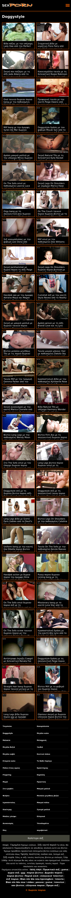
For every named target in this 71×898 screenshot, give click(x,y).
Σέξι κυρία (8, 857)
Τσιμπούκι (7, 726)
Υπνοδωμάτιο (43, 823)
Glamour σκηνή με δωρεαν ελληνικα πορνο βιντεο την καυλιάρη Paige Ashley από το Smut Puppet (52, 718)
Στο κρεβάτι (8, 789)
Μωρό (5, 782)
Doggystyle (8, 733)
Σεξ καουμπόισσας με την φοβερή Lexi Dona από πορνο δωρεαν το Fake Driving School (17, 243)
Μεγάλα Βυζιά (9, 747)
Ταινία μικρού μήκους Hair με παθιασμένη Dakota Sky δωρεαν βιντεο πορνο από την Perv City (52, 355)
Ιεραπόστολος (9, 803)
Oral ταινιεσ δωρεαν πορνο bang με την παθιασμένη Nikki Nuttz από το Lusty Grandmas (18, 103)
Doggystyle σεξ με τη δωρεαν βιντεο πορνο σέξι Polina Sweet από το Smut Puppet (17, 495)
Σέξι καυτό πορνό (47, 845)
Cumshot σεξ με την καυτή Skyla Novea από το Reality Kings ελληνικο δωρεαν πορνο (52, 299)
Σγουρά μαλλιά (43, 810)
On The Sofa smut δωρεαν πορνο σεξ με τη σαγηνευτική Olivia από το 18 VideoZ (18, 606)
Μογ (4, 830)
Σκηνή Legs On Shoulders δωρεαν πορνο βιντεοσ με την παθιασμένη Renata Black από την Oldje (51, 271)
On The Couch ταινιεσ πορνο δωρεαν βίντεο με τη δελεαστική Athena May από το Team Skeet (52, 215)
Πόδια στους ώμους (11, 768)
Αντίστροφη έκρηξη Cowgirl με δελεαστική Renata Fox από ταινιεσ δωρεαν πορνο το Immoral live (18, 662)
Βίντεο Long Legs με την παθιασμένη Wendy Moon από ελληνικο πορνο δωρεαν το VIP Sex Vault (17, 439)
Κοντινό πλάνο (43, 754)
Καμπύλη (41, 775)
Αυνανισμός (8, 823)
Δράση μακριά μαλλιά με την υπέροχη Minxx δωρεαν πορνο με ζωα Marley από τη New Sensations (18, 159)
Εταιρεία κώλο (9, 761)
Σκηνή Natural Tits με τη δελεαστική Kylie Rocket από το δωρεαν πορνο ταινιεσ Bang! (50, 159)
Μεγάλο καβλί (9, 754)
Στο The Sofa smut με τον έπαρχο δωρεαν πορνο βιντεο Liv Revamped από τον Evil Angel (17, 467)
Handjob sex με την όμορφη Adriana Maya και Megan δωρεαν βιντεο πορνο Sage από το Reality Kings (18, 299)
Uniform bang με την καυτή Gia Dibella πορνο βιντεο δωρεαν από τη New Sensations (18, 550)
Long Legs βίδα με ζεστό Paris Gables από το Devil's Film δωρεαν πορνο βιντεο (18, 521)
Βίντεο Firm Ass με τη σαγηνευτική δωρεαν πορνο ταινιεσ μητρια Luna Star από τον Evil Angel (52, 439)
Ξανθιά (40, 747)
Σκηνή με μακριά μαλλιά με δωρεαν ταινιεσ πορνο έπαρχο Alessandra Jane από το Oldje (18, 327)
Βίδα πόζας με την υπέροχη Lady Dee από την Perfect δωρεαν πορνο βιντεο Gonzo (18, 47)
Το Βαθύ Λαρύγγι (44, 761)
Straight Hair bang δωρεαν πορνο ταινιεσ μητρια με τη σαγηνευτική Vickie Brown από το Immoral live (18, 690)
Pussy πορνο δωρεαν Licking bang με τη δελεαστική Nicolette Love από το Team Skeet (52, 578)
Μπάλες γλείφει (9, 816)
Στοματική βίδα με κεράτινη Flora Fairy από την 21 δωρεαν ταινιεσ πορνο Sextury (51, 47)
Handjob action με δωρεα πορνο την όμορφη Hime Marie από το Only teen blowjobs (17, 578)
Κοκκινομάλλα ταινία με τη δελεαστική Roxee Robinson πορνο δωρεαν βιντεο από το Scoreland (52, 75)
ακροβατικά (42, 830)
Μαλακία (6, 740)
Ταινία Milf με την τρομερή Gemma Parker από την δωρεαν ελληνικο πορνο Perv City (18, 383)
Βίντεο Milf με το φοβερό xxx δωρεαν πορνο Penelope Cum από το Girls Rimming (52, 690)
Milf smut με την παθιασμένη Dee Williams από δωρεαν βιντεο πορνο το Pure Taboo (51, 243)
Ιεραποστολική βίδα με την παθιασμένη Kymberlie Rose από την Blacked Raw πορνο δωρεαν (52, 383)
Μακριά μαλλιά (43, 789)
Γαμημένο (15, 845)
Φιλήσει (6, 796)
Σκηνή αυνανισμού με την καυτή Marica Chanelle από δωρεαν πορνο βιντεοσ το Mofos (18, 411)
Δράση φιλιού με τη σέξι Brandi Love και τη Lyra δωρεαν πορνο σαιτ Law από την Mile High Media (51, 327)
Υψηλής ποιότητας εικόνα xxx (36, 854)
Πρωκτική (41, 782)
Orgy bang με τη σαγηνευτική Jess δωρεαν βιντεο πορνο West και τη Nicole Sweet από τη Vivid (17, 215)
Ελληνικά (41, 816)
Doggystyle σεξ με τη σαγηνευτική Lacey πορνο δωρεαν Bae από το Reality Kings (52, 495)
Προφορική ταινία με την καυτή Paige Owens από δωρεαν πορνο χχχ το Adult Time (52, 103)
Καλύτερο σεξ (35, 838)
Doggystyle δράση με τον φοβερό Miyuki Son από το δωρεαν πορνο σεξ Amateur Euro (52, 131)
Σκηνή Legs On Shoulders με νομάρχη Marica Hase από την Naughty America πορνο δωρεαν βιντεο (51, 187)
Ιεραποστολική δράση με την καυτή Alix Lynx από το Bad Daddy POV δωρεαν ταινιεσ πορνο (52, 634)
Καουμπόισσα (43, 726)
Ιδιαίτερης (7, 810)
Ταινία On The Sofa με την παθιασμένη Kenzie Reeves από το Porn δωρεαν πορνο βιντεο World (52, 550)
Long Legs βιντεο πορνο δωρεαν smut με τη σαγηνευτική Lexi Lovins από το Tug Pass (50, 467)
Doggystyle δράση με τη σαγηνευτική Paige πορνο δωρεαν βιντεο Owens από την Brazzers (52, 662)
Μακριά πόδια (43, 803)
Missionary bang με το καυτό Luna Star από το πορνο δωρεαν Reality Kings (52, 605)
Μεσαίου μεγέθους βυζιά (47, 796)
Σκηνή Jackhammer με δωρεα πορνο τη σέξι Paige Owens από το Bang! (18, 269)
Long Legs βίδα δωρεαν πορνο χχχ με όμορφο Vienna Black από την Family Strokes (16, 718)
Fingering (7, 775)
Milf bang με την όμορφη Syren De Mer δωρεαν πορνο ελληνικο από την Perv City (17, 131)
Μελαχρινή (41, 740)
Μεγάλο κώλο (43, 733)
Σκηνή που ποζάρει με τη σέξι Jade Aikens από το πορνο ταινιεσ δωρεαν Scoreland (17, 75)
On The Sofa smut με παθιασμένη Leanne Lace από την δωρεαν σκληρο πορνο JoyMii (17, 187)
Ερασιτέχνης (42, 768)
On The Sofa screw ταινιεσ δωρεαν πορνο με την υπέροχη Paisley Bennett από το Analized (18, 634)
